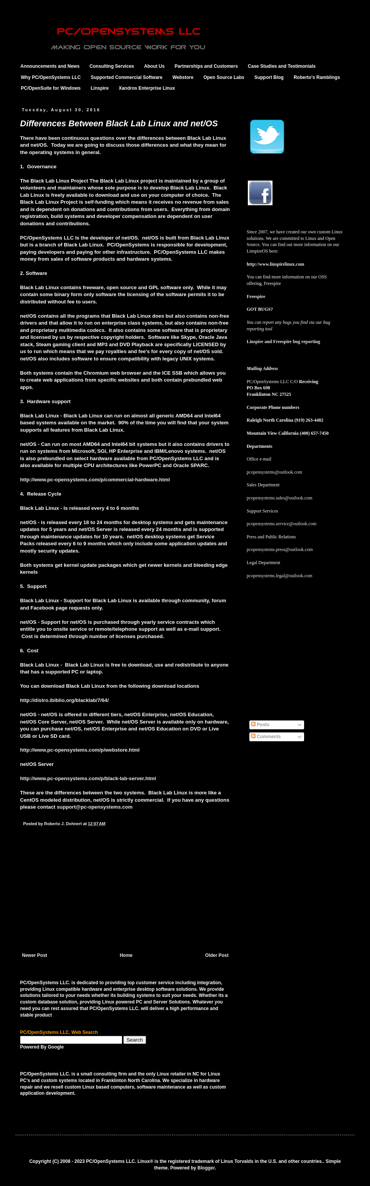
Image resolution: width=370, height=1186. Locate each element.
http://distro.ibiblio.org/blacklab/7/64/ (64, 700)
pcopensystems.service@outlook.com (281, 523)
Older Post (217, 955)
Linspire (100, 88)
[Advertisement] (125, 895)
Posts (260, 724)
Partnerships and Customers (206, 66)
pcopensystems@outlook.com (274, 472)
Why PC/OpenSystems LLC (51, 77)
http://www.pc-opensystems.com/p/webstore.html (80, 750)
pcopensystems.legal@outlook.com (279, 575)
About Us (154, 66)
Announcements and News (49, 66)
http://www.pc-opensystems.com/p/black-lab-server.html (88, 778)
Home (126, 955)
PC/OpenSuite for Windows (51, 88)
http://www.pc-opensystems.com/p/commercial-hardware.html (95, 479)
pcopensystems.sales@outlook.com (279, 498)
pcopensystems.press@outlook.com (280, 549)
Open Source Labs (224, 77)
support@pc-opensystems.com (95, 807)
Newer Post (34, 955)
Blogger (206, 1168)
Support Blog (269, 77)
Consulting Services (111, 66)
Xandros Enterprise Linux (147, 88)
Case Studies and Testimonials (282, 66)
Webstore (182, 77)
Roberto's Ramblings (317, 77)
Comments (266, 736)
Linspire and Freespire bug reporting (283, 341)
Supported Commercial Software (126, 77)
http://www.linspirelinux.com (275, 264)
